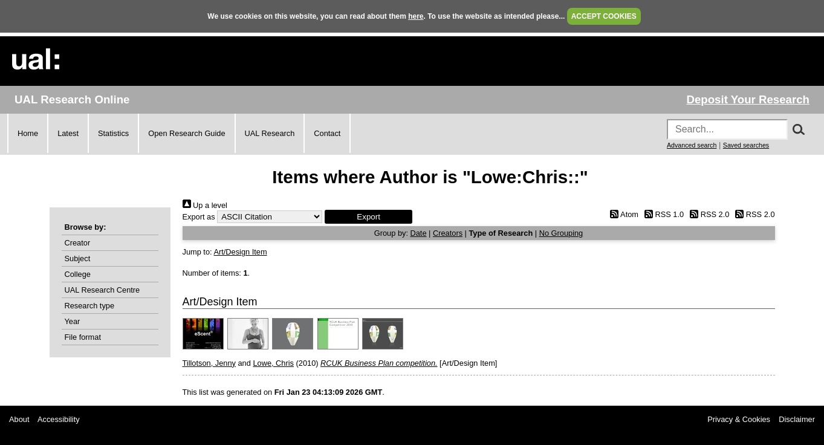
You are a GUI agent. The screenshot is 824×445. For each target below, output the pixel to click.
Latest (68, 133)
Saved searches (746, 145)
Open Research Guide (186, 133)
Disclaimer (797, 419)
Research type (90, 305)
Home (28, 133)
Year (72, 321)
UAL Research (270, 133)
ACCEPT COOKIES (604, 16)
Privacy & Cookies (738, 419)
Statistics (113, 133)
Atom (622, 214)
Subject (78, 258)
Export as (199, 216)
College (78, 274)
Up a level (205, 205)
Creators (447, 233)
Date (418, 233)
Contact (327, 133)
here (415, 16)
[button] (368, 217)
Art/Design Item (240, 251)
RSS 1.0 (662, 214)
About (19, 419)
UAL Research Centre (102, 289)
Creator (78, 242)
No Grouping (561, 233)
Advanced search (691, 145)
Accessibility (58, 419)
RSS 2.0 (708, 214)
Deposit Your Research (747, 99)
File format (83, 337)
